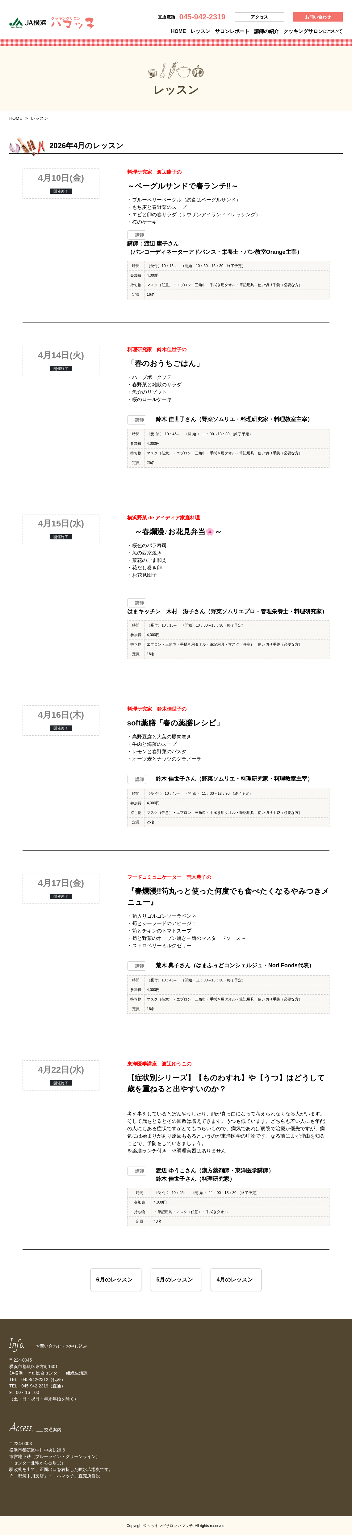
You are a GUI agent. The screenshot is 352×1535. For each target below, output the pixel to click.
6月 (114, 1280)
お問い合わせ (318, 16)
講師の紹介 (266, 31)
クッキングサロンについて (313, 31)
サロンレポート (232, 31)
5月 (174, 1280)
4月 (235, 1280)
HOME (178, 31)
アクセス (259, 16)
